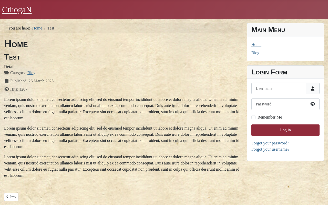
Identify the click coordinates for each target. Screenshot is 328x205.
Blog (31, 73)
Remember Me (270, 117)
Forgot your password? (270, 143)
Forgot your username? (270, 149)
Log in (285, 130)
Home (256, 44)
